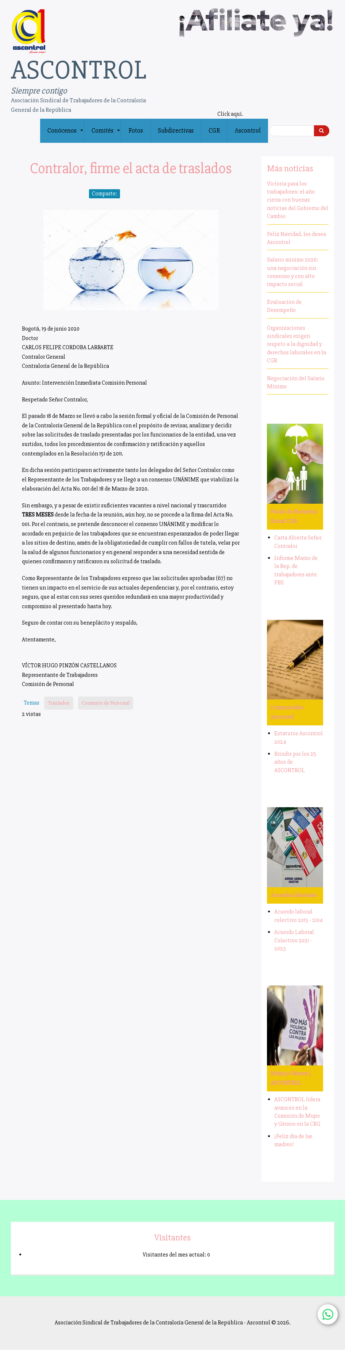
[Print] (167, 194)
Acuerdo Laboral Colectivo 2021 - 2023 (294, 940)
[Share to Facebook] (127, 194)
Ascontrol (248, 130)
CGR (214, 130)
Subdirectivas (176, 130)
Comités (106, 135)
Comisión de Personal (105, 703)
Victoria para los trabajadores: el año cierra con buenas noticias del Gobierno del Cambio (297, 200)
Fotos (135, 130)
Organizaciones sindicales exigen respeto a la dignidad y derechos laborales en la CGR (296, 344)
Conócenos (65, 135)
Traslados (59, 703)
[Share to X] (137, 194)
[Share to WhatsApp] (147, 194)
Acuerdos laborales (294, 895)
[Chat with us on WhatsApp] (328, 1314)
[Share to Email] (157, 194)
